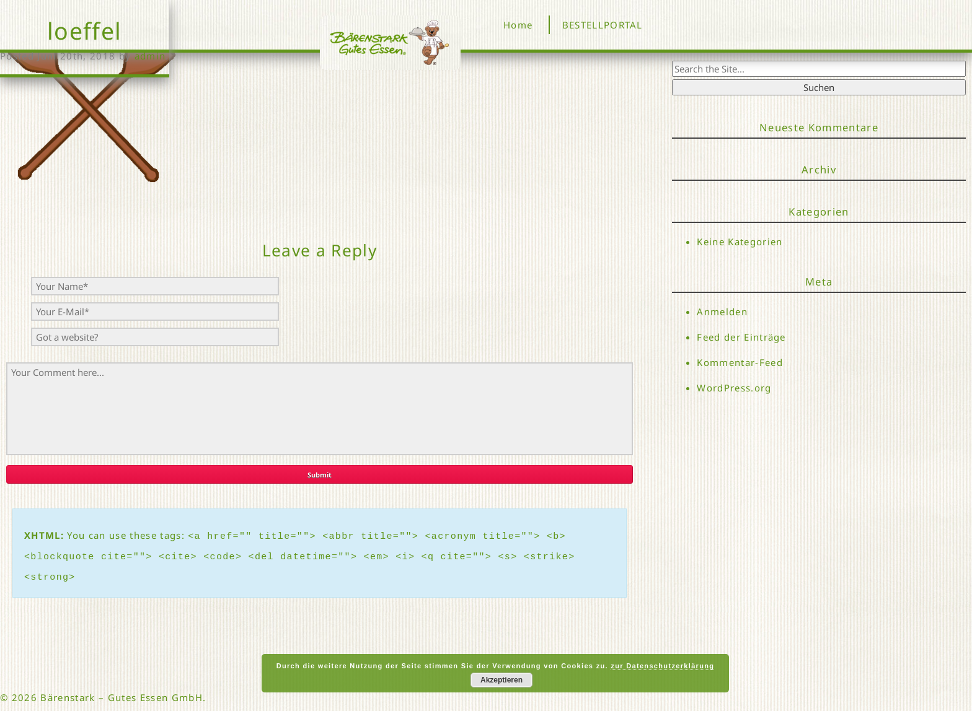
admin (150, 56)
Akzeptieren (501, 680)
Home (517, 25)
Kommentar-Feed (740, 363)
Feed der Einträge (741, 337)
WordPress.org (734, 388)
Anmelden (722, 311)
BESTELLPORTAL (602, 25)
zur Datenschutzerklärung (662, 666)
